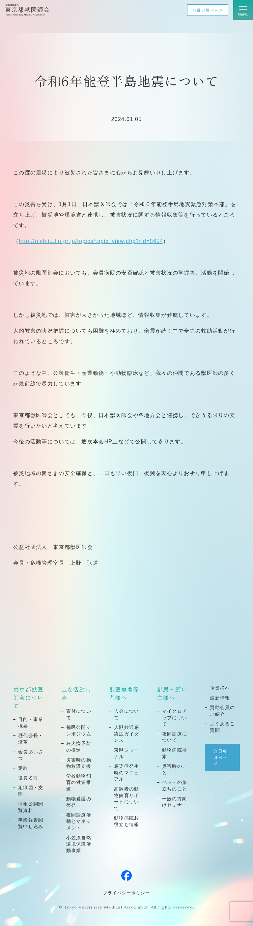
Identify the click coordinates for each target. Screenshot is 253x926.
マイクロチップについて (174, 717)
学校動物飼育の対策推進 (78, 782)
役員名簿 (28, 777)
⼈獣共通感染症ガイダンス (126, 734)
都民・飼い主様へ (172, 693)
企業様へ (220, 688)
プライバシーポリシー (126, 892)
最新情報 (220, 698)
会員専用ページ (207, 10)
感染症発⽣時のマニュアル (126, 772)
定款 (23, 768)
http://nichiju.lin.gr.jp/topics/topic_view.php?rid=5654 (91, 241)
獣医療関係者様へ (124, 693)
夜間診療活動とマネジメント (78, 821)
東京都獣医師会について (28, 697)
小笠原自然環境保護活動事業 (78, 844)
